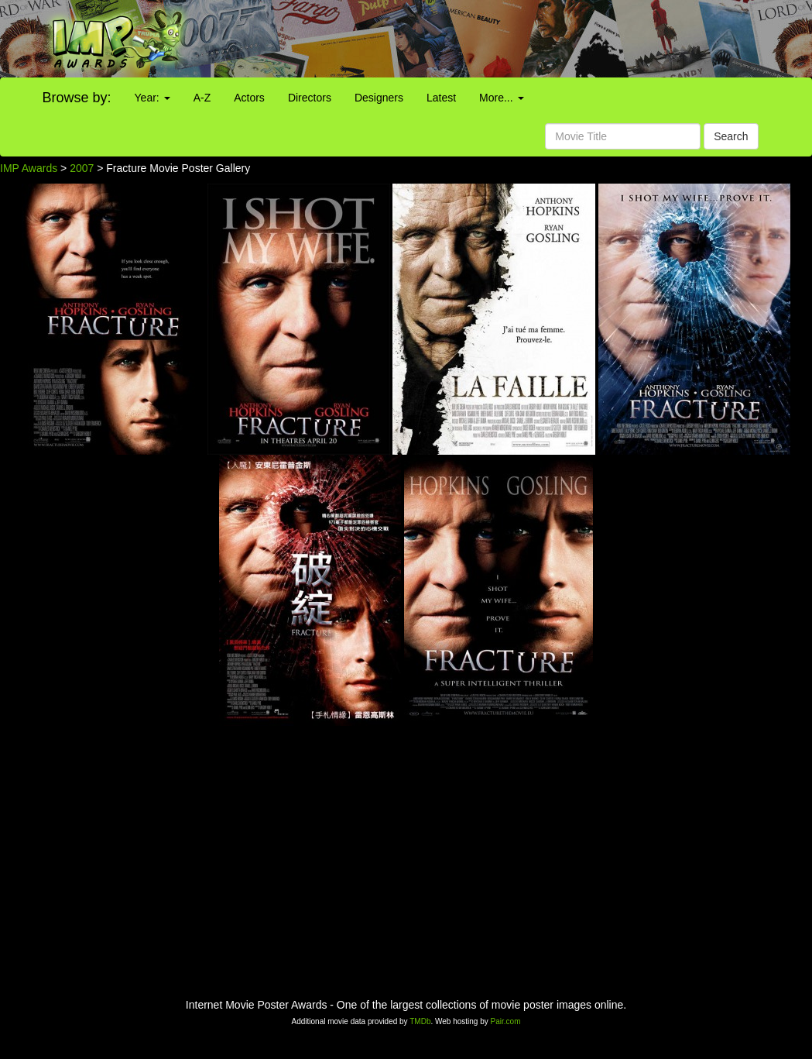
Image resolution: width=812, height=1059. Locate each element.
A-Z (202, 97)
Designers (379, 97)
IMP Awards (28, 168)
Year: (152, 97)
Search (731, 136)
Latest (441, 97)
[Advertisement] (507, 39)
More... (501, 97)
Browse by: (77, 97)
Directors (309, 97)
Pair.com (506, 1021)
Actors (249, 97)
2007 (82, 168)
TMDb (419, 1021)
